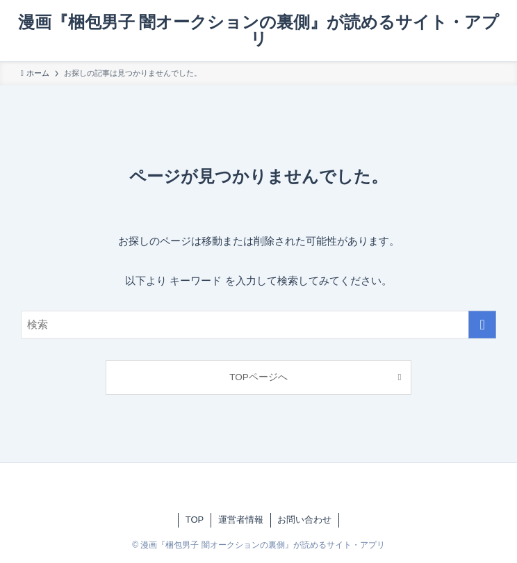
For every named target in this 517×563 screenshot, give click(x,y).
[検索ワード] (259, 324)
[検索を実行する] (482, 324)
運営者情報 (240, 519)
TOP (195, 519)
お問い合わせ (304, 519)
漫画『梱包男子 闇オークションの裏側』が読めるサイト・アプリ (259, 30)
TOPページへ (258, 377)
